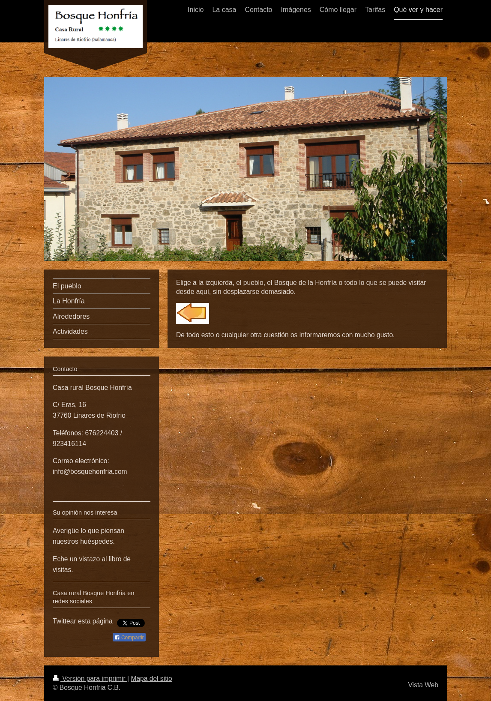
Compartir (129, 638)
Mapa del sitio (151, 678)
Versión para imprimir (90, 678)
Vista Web (423, 685)
